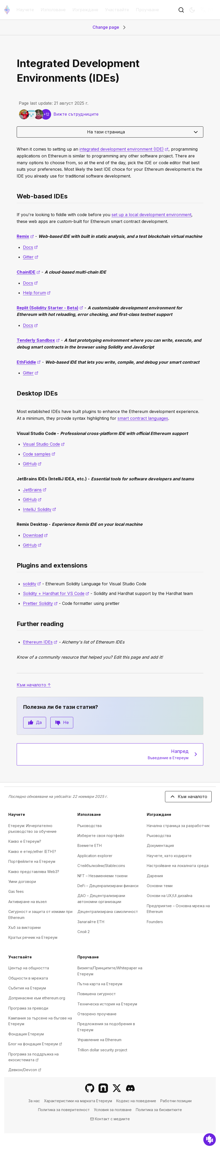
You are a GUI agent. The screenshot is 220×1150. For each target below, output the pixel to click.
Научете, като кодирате (169, 855)
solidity (32, 583)
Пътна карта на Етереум (99, 984)
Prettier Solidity (40, 603)
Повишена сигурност (96, 994)
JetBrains (34, 489)
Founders (155, 921)
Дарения (155, 876)
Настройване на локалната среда (178, 865)
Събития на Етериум (27, 988)
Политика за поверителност (64, 1109)
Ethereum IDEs (40, 642)
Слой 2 (83, 931)
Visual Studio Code (44, 444)
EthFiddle (29, 362)
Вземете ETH (89, 845)
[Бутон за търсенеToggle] (181, 9)
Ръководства (89, 825)
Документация (160, 845)
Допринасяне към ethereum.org (36, 998)
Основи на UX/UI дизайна (169, 895)
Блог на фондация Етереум (35, 1044)
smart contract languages (143, 418)
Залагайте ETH (90, 921)
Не (62, 723)
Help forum (37, 292)
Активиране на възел (27, 901)
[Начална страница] (7, 9)
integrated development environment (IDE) (124, 149)
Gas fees (16, 891)
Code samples (39, 454)
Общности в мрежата (28, 978)
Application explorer (94, 855)
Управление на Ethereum (99, 1039)
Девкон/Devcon (24, 1070)
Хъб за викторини (24, 927)
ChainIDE (28, 272)
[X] (116, 1088)
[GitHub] (89, 1088)
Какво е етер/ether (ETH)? (32, 851)
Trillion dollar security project (102, 1050)
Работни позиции (176, 1101)
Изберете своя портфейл (100, 835)
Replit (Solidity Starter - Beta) (50, 307)
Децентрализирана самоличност (107, 911)
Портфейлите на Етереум (31, 861)
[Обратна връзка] (209, 1139)
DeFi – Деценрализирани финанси (107, 885)
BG (206, 10)
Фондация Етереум (26, 1034)
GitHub (32, 463)
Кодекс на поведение (136, 1101)
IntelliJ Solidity (39, 509)
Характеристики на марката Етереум (78, 1101)
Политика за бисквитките (159, 1109)
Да (35, 723)
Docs (30, 247)
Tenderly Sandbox (38, 340)
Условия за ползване (113, 1109)
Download (35, 535)
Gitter (30, 257)
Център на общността (28, 968)
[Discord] (130, 1088)
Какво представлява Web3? (33, 871)
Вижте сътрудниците (76, 114)
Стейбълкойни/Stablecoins (101, 865)
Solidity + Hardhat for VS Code (56, 593)
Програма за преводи (28, 1008)
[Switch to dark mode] (192, 9)
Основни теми (160, 885)
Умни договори (22, 881)
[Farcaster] (103, 1088)
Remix (25, 236)
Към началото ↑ (34, 684)
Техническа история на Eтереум (107, 1004)
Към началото (188, 796)
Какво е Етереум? (24, 841)
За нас (34, 1101)
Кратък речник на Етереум (32, 937)
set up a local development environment (151, 214)
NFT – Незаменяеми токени (102, 876)
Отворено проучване (97, 1014)
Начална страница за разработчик (178, 825)
